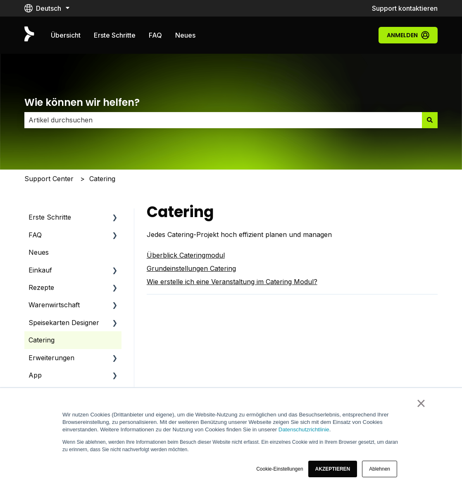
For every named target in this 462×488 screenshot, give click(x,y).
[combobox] (223, 120)
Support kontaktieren (405, 8)
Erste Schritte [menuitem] (50, 217)
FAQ (155, 35)
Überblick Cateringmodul (186, 255)
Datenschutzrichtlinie (304, 429)
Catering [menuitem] (42, 340)
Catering (102, 179)
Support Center (49, 179)
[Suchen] (430, 120)
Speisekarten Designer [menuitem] (64, 322)
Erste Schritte (115, 35)
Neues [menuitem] (39, 252)
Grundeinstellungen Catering (191, 268)
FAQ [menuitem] (35, 235)
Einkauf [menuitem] (40, 270)
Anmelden (408, 35)
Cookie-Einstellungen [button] (279, 469)
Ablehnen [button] (379, 469)
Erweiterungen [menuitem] (51, 358)
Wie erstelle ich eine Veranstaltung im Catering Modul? (232, 281)
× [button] (421, 403)
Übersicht (66, 35)
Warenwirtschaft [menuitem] (54, 305)
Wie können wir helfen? (82, 102)
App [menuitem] (35, 375)
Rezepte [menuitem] (41, 287)
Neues (185, 35)
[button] (332, 469)
